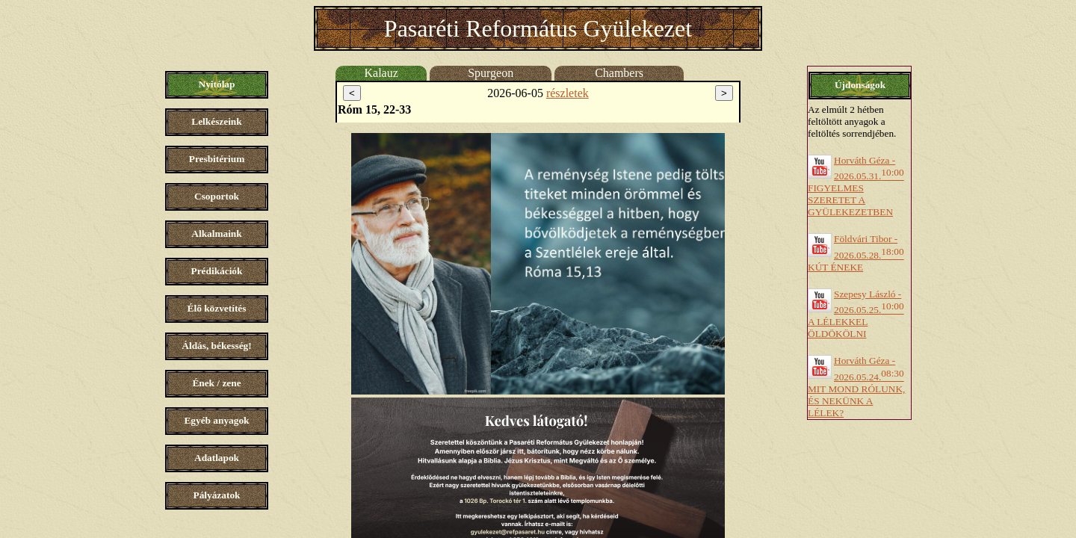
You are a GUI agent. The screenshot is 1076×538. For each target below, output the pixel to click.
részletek (567, 93)
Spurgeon (490, 73)
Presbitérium (217, 158)
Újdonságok (860, 84)
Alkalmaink (216, 233)
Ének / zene (216, 383)
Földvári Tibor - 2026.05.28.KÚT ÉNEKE (856, 252)
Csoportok (216, 196)
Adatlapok (216, 457)
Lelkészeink (216, 121)
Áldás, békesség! (216, 345)
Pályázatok (217, 495)
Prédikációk (217, 270)
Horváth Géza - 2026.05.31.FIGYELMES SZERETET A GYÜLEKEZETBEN (856, 186)
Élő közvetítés (217, 308)
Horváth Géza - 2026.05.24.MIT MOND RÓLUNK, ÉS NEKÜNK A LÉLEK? (856, 386)
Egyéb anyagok (216, 420)
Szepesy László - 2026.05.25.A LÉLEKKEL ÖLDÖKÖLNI (856, 313)
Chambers (619, 73)
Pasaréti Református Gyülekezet (538, 28)
